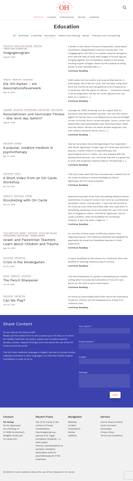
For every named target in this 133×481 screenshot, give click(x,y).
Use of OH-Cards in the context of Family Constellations (47, 425)
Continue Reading (78, 71)
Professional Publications (37, 110)
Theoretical (20, 258)
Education (50, 35)
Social (85, 35)
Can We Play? (14, 300)
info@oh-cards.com (13, 435)
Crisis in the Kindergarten (24, 262)
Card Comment (108, 425)
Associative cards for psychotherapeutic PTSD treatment (48, 455)
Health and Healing (69, 35)
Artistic (7, 80)
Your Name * (85, 326)
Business (24, 35)
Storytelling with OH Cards (25, 200)
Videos (17, 174)
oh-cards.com (10, 439)
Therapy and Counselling (106, 35)
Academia (8, 110)
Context (51, 17)
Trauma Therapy (37, 235)
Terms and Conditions (111, 435)
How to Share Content (112, 422)
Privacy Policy (107, 432)
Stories (82, 17)
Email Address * (87, 341)
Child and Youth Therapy (15, 233)
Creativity (36, 35)
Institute (94, 17)
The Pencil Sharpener (20, 280)
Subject (83, 357)
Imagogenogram (16, 53)
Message (83, 372)
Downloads (106, 429)
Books (6, 276)
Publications (67, 17)
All (14, 35)
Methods (39, 17)
